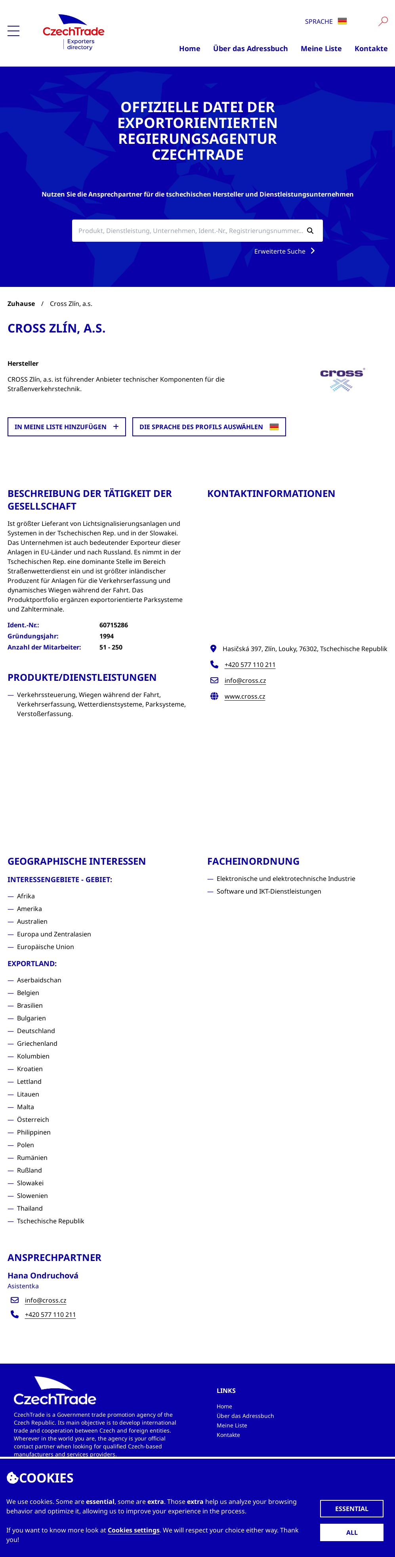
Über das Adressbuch (250, 48)
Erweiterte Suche (286, 251)
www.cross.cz (245, 696)
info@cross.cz (245, 680)
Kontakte (371, 48)
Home (189, 48)
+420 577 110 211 (250, 664)
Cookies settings (134, 1530)
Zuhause (21, 303)
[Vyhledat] (383, 21)
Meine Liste (321, 48)
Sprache (326, 21)
